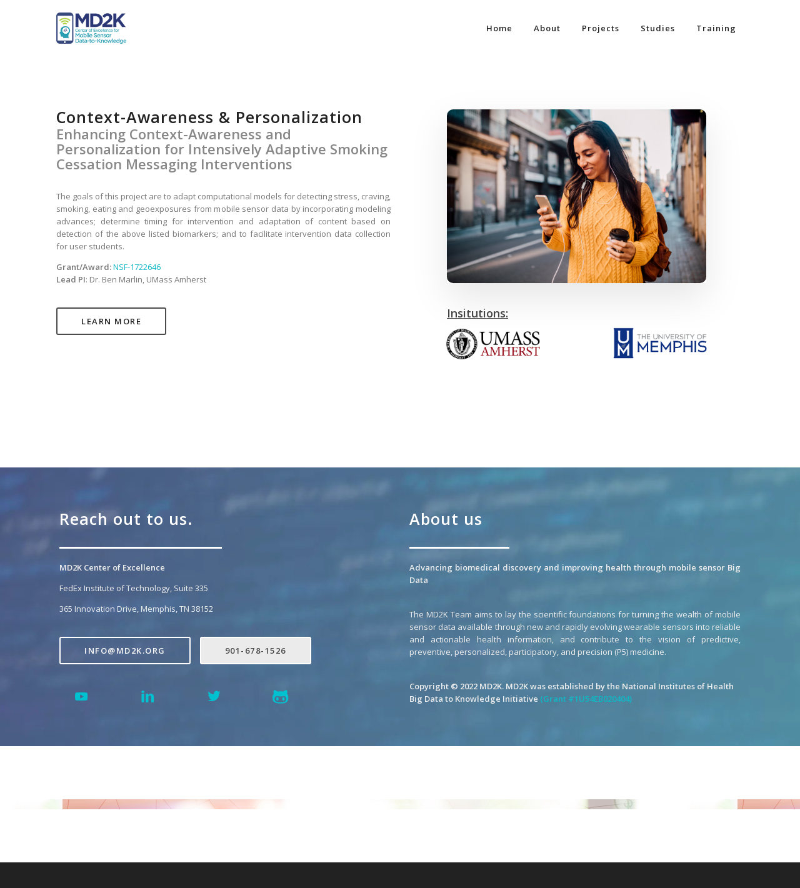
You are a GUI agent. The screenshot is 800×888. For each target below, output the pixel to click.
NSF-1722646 (137, 266)
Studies (658, 28)
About (547, 28)
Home (499, 28)
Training (716, 28)
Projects (600, 28)
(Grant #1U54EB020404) (586, 698)
